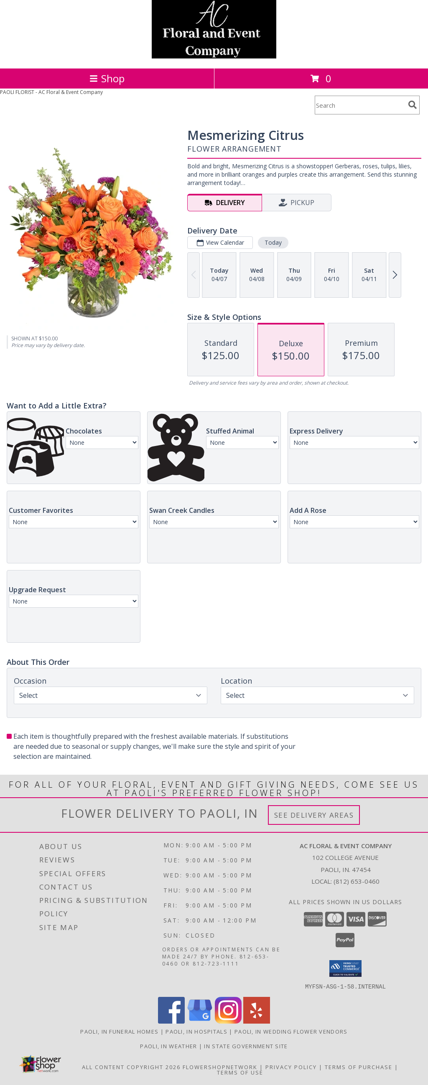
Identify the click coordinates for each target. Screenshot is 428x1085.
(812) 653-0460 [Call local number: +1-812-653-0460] (357, 881)
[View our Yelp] (256, 1021)
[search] (412, 104)
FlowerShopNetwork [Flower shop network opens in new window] (220, 1066)
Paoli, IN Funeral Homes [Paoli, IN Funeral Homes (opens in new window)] (119, 1031)
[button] (345, 968)
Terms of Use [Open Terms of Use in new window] (240, 1072)
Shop (107, 78)
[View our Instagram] (228, 1021)
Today (273, 242)
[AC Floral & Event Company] (214, 56)
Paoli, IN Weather (168, 1046)
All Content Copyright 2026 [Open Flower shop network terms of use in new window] (131, 1066)
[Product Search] (360, 105)
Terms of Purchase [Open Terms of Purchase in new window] (358, 1066)
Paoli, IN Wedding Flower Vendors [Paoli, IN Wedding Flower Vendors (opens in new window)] (291, 1031)
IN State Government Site (246, 1046)
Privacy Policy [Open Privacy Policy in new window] (291, 1066)
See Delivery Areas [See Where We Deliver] (314, 815)
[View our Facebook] (171, 1021)
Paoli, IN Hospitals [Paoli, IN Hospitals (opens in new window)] (196, 1031)
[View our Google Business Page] (199, 1021)
